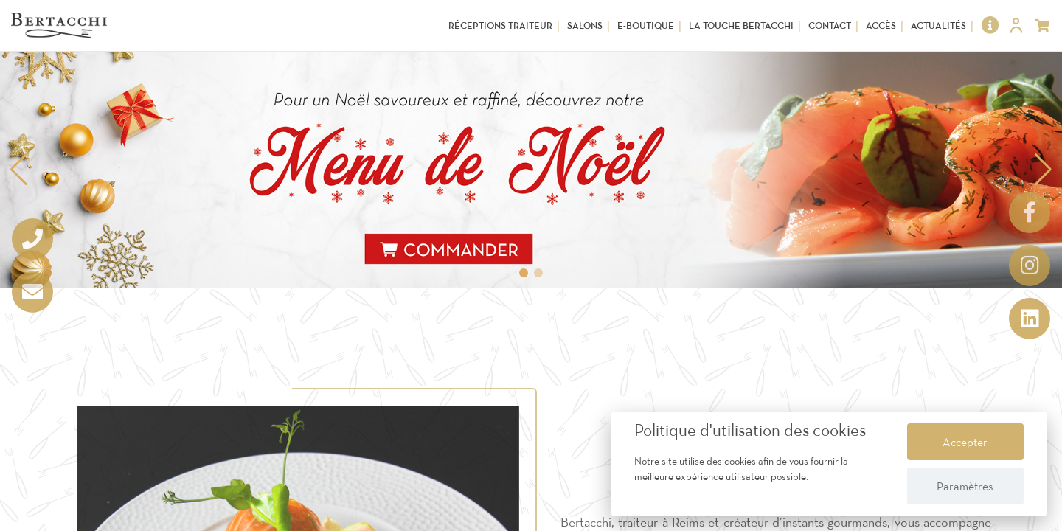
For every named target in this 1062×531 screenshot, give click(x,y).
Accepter (965, 441)
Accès (881, 25)
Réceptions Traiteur (500, 25)
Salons (585, 25)
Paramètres (965, 486)
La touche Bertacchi (741, 25)
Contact (829, 25)
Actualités (938, 25)
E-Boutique (645, 25)
